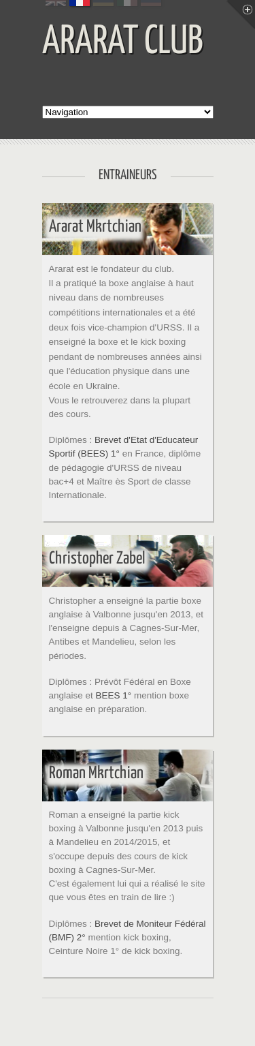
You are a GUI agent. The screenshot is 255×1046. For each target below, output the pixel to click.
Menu (240, 14)
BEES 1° (114, 695)
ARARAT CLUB (122, 42)
